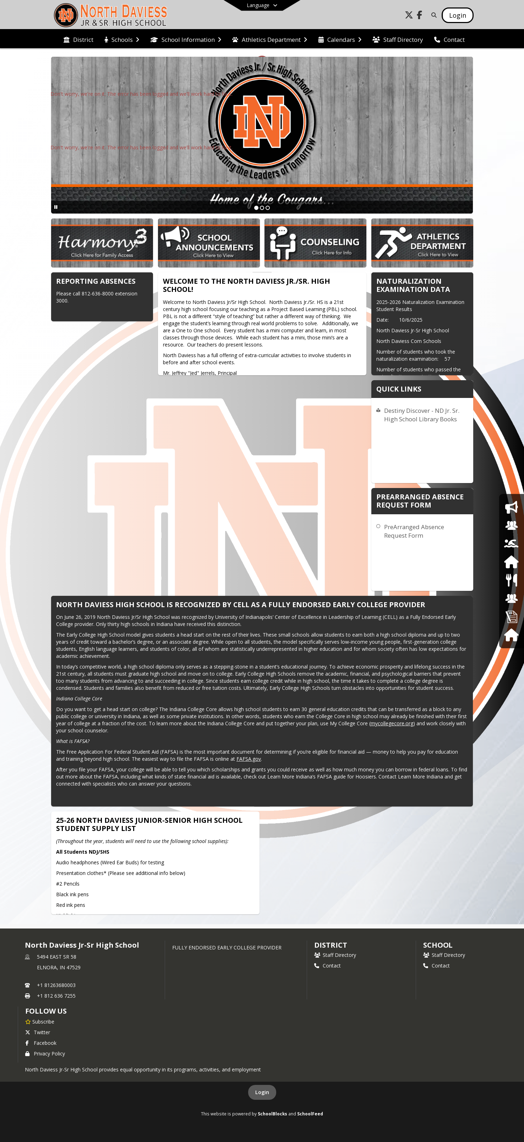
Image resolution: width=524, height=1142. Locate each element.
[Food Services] (511, 580)
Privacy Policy (45, 1053)
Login (262, 1092)
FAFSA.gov (248, 758)
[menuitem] (78, 39)
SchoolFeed (310, 1113)
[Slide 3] (268, 208)
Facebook (40, 1043)
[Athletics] (511, 543)
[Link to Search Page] (433, 15)
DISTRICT (330, 945)
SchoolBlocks (272, 1113)
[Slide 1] (256, 208)
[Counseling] (511, 525)
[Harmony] (511, 634)
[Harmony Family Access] (511, 562)
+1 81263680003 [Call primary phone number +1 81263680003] (56, 985)
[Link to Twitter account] (409, 16)
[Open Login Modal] (458, 15)
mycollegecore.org (392, 723)
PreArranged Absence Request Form (414, 531)
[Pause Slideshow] (56, 207)
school (438, 945)
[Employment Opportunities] (511, 616)
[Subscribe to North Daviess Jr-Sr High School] (39, 1021)
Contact (327, 965)
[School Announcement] (511, 507)
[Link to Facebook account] (419, 16)
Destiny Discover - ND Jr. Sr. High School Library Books (421, 414)
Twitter (37, 1032)
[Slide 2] (262, 208)
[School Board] (511, 598)
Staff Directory (335, 955)
